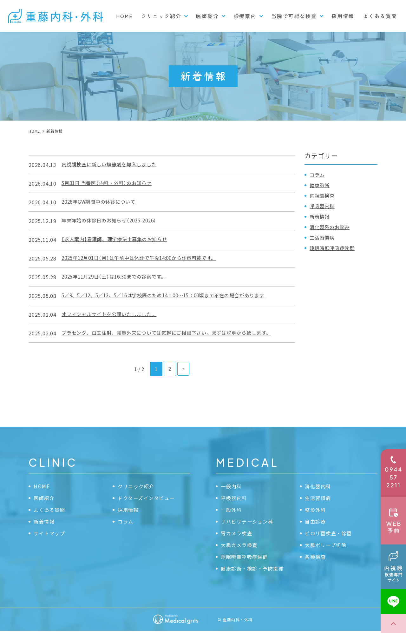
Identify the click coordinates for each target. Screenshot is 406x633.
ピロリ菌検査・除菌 (330, 534)
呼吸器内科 (323, 206)
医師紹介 (45, 498)
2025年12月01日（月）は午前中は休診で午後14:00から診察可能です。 (145, 258)
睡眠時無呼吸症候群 (333, 248)
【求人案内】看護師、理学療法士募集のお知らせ (118, 239)
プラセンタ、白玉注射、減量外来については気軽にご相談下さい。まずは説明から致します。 (173, 333)
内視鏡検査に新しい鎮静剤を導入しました (112, 164)
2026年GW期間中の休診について (101, 202)
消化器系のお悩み (331, 227)
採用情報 (342, 16)
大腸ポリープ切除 (327, 546)
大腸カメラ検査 (240, 546)
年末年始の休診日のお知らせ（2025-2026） (112, 221)
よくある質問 (380, 16)
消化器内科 (319, 486)
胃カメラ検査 (237, 534)
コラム (317, 174)
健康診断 (320, 185)
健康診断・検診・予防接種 (254, 570)
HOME (124, 16)
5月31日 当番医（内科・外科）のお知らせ (110, 183)
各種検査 (316, 558)
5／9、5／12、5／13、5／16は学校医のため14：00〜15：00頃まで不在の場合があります (171, 296)
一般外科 (232, 510)
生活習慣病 (323, 237)
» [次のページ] (183, 368)
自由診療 (316, 522)
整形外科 (316, 510)
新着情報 (320, 216)
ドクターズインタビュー (148, 498)
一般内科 (232, 486)
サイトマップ (50, 534)
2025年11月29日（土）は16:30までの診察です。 (118, 277)
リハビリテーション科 (249, 522)
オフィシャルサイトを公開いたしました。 (112, 314)
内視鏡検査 (323, 195)
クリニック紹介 (137, 486)
